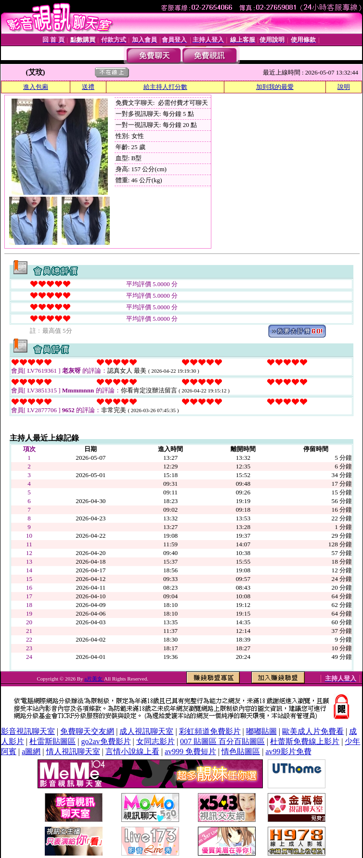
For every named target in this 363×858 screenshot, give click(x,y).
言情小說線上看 (132, 751)
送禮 (88, 86)
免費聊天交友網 (87, 731)
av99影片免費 (288, 751)
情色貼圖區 (240, 751)
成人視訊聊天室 (146, 731)
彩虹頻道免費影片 (210, 731)
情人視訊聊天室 (73, 751)
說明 (343, 86)
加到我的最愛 (275, 86)
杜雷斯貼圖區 (52, 741)
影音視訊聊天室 (28, 731)
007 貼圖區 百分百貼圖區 (222, 741)
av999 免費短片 (190, 751)
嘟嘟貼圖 (261, 731)
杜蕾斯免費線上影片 (304, 741)
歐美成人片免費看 (313, 731)
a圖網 (31, 751)
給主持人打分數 (165, 86)
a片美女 (94, 678)
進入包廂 (35, 86)
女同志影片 (155, 741)
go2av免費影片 (105, 741)
